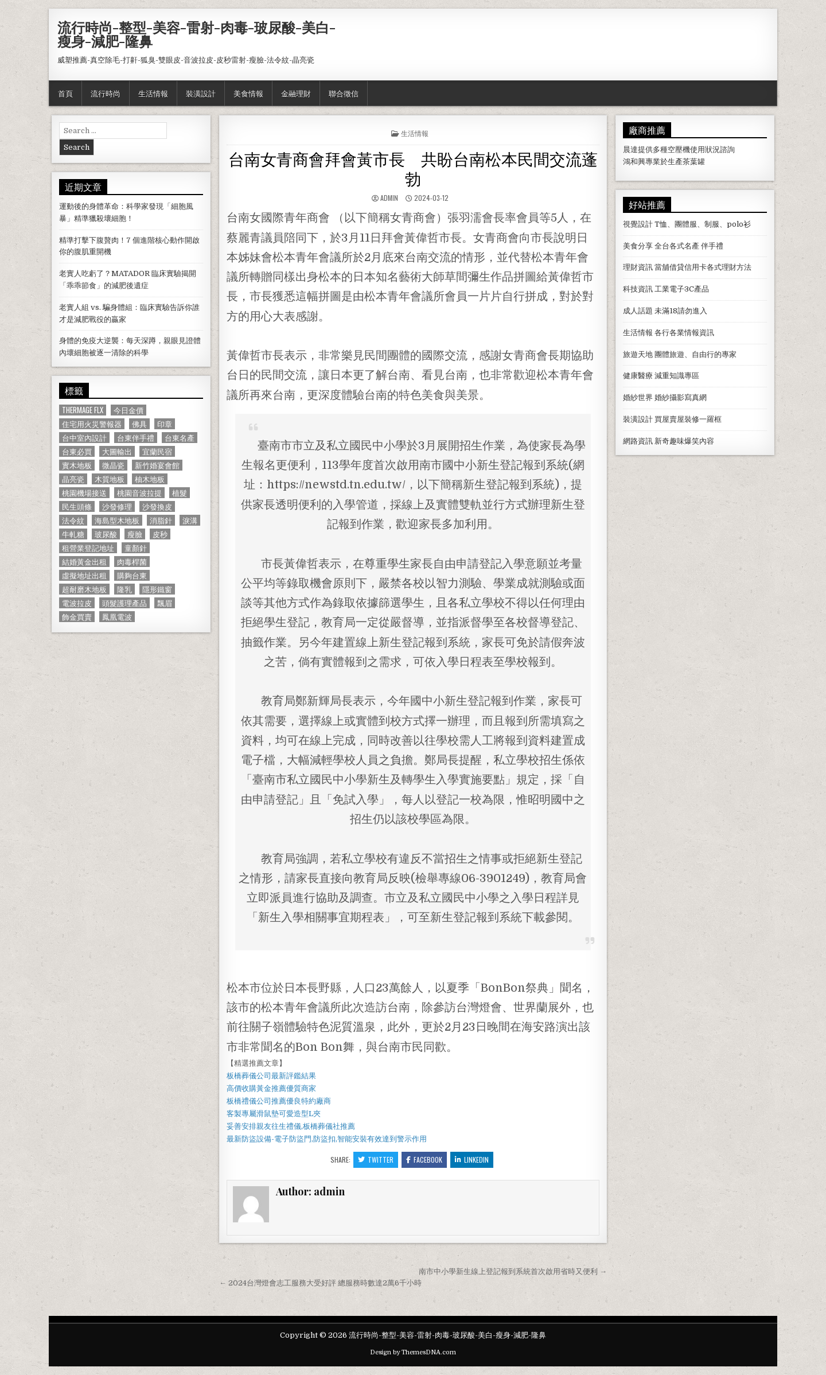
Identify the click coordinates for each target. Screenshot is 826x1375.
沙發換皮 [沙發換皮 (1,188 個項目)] (157, 506)
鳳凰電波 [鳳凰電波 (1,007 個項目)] (117, 616)
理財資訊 (638, 267)
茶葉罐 (694, 161)
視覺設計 (638, 224)
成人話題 (638, 310)
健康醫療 (638, 375)
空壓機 (679, 149)
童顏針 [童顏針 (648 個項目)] (135, 547)
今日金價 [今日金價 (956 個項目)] (128, 410)
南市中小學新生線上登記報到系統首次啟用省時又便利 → (513, 1271)
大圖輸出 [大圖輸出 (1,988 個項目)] (117, 451)
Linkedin (472, 1159)
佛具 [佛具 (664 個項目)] (139, 423)
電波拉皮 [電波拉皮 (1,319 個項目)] (77, 602)
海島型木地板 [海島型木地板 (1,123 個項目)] (117, 520)
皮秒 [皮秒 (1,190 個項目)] (160, 534)
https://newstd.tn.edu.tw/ (336, 484)
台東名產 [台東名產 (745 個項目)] (179, 437)
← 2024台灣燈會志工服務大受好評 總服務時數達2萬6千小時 (320, 1283)
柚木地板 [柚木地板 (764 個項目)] (150, 478)
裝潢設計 (201, 93)
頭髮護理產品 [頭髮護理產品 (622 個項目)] (124, 602)
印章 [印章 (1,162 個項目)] (164, 423)
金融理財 (296, 93)
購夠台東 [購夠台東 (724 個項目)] (132, 575)
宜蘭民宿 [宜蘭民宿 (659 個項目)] (157, 451)
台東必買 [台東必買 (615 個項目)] (77, 451)
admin (389, 198)
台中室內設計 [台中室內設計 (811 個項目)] (84, 437)
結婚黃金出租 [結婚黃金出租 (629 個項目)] (84, 561)
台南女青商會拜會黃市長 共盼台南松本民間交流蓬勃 (413, 167)
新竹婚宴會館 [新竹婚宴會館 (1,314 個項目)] (157, 465)
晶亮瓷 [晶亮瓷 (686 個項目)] (73, 478)
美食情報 (248, 93)
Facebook (424, 1159)
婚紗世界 (638, 397)
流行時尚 (105, 93)
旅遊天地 (638, 354)
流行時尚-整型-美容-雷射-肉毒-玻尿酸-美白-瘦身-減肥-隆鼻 (196, 34)
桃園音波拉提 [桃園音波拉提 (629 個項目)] (139, 492)
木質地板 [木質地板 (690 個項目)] (109, 478)
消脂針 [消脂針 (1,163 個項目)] (161, 520)
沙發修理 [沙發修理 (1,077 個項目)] (117, 506)
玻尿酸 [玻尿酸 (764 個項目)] (106, 534)
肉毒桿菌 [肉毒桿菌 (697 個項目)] (132, 561)
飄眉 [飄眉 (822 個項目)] (164, 602)
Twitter (375, 1159)
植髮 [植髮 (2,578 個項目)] (179, 492)
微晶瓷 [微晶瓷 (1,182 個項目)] (113, 465)
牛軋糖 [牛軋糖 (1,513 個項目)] (73, 534)
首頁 (65, 93)
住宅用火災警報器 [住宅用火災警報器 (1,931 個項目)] (92, 423)
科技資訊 (638, 289)
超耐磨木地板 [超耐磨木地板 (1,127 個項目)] (84, 589)
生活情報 (153, 93)
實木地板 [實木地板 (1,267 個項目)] (77, 465)
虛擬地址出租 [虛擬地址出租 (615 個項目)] (84, 575)
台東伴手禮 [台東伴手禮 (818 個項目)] (135, 437)
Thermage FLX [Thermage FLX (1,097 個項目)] (82, 410)
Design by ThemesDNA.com (413, 1352)
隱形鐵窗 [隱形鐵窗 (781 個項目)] (157, 589)
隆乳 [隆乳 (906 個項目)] (124, 589)
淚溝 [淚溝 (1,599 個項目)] (189, 520)
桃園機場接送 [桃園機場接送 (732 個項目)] (84, 492)
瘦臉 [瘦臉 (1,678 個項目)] (134, 534)
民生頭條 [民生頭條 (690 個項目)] (77, 506)
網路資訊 (638, 441)
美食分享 (638, 246)
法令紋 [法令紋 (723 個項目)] (73, 520)
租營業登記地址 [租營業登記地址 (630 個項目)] (88, 547)
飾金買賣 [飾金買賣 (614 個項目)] (77, 616)
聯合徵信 (344, 93)
